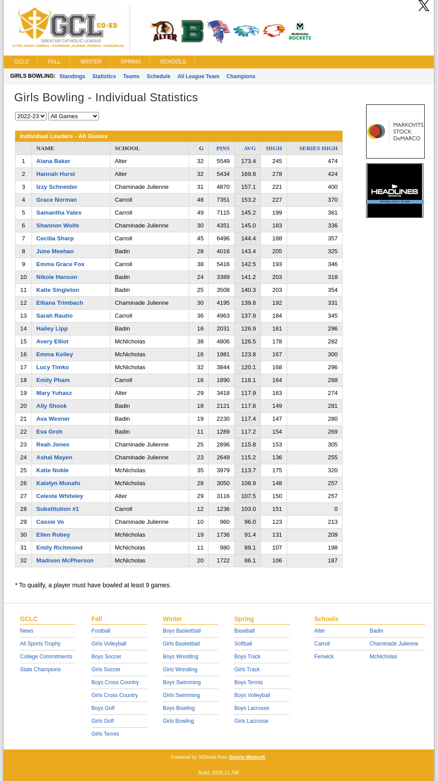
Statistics (104, 76)
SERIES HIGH (318, 148)
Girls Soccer (105, 669)
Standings (72, 76)
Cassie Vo (50, 521)
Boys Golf (102, 708)
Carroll (322, 644)
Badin (376, 631)
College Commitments (46, 656)
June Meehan (55, 251)
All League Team (198, 76)
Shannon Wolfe (57, 225)
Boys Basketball (182, 631)
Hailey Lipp (52, 328)
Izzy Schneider (56, 186)
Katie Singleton (57, 290)
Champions (240, 76)
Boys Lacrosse (251, 708)
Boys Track (247, 656)
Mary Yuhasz (54, 393)
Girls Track (247, 669)
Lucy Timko (52, 367)
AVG (250, 148)
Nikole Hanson (56, 277)
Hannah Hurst (55, 174)
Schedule (158, 76)
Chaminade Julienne (394, 644)
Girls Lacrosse (251, 721)
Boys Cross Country (115, 682)
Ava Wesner (53, 418)
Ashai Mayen (54, 457)
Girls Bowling (178, 721)
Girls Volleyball (108, 644)
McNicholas (383, 656)
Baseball (244, 631)
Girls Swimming (181, 695)
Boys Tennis (248, 682)
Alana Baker (53, 161)
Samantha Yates (59, 212)
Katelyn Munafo (58, 483)
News (26, 631)
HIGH (274, 148)
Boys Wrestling (180, 656)
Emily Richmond (59, 547)
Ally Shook (51, 405)
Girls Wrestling (180, 669)
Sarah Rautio (54, 315)
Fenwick (324, 656)
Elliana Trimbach (59, 302)
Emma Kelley (54, 354)
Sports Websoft (247, 757)
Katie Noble (52, 470)
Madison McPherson (65, 560)
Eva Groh (49, 431)
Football (100, 631)
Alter (319, 631)
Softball (243, 644)
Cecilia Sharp (55, 238)
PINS (222, 148)
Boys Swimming (182, 682)
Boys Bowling (179, 708)
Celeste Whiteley (59, 496)
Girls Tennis (105, 734)
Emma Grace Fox (60, 264)
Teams (131, 76)
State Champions (40, 669)
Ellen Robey (53, 534)
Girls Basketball (181, 644)
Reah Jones (53, 444)
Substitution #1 (57, 509)
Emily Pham (53, 380)
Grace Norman (56, 199)
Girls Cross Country (114, 695)
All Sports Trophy (40, 644)
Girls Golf (102, 721)
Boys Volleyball (252, 695)
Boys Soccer (106, 656)
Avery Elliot (52, 341)
